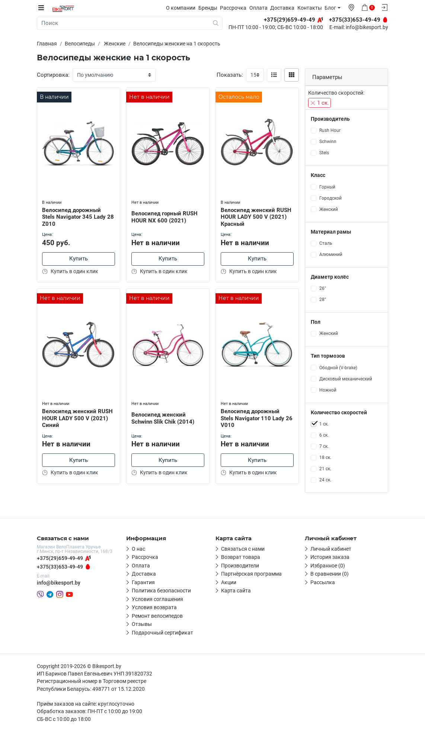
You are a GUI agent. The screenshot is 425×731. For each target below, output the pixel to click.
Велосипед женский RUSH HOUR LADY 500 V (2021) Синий (78, 417)
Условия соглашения (157, 599)
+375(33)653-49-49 (60, 567)
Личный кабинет (330, 549)
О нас (138, 549)
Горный (327, 186)
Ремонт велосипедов (157, 616)
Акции (228, 582)
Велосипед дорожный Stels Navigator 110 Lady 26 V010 (253, 417)
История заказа (329, 557)
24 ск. (325, 479)
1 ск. (319, 102)
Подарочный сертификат (162, 633)
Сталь (325, 243)
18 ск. (325, 457)
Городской (330, 197)
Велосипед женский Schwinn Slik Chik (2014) (163, 417)
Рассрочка (235, 8)
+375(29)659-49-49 (60, 558)
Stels (324, 152)
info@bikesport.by (367, 27)
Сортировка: (53, 75)
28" (322, 299)
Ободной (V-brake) (338, 367)
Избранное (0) (327, 566)
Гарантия (143, 582)
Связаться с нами (243, 549)
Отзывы (142, 624)
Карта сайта (236, 591)
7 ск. (324, 446)
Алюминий (330, 254)
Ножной (327, 389)
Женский (328, 209)
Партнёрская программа (251, 574)
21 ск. (325, 468)
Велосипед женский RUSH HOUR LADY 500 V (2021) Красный (256, 215)
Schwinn (327, 141)
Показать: (230, 75)
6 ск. (324, 435)
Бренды (209, 8)
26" (322, 288)
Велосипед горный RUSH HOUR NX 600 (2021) (165, 216)
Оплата (260, 8)
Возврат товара (240, 557)
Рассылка (322, 582)
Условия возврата (154, 607)
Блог (332, 8)
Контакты (311, 8)
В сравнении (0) (329, 574)
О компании (182, 8)
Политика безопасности (161, 591)
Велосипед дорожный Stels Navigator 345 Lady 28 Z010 (74, 215)
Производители (240, 566)
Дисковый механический (345, 378)
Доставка (284, 8)
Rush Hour (330, 130)
